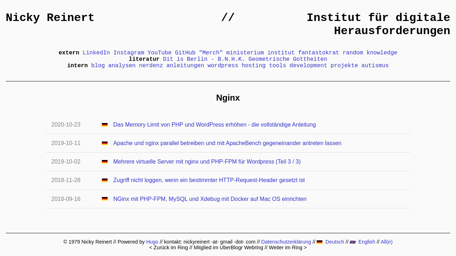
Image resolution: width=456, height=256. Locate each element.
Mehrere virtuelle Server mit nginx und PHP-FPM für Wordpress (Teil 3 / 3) (207, 162)
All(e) (386, 242)
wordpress (222, 66)
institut (281, 53)
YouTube (159, 53)
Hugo (152, 242)
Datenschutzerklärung (286, 242)
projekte (344, 66)
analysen (122, 66)
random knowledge (370, 53)
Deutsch (330, 242)
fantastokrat (318, 53)
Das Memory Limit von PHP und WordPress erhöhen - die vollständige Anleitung (214, 125)
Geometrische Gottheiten (288, 59)
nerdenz (151, 66)
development (308, 66)
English (362, 242)
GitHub (185, 53)
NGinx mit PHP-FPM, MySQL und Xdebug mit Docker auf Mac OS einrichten (210, 199)
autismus (375, 66)
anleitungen (185, 66)
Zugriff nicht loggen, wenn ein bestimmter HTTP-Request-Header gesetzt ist (209, 180)
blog (98, 66)
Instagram (128, 53)
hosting (253, 66)
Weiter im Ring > (288, 247)
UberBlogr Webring (241, 247)
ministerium (245, 53)
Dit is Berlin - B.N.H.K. (204, 59)
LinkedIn (96, 53)
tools (277, 66)
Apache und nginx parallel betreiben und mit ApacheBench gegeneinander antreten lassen (227, 143)
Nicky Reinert (50, 18)
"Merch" (211, 53)
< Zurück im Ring (168, 247)
